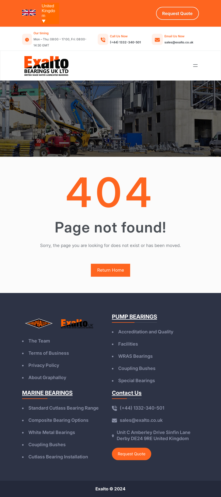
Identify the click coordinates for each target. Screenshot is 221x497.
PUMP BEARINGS (134, 316)
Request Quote (131, 453)
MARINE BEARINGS (47, 393)
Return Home (110, 270)
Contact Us (127, 393)
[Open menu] (195, 65)
